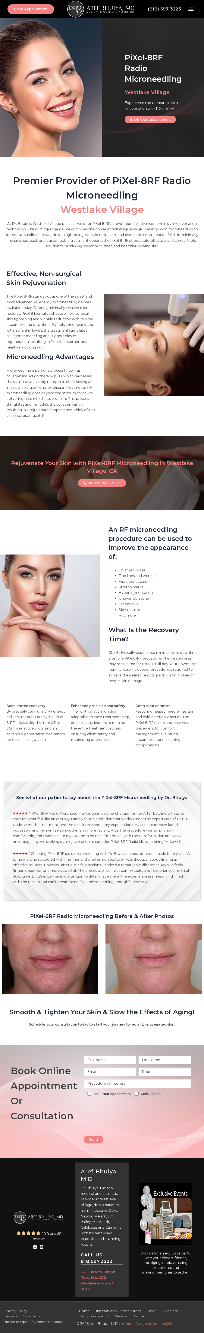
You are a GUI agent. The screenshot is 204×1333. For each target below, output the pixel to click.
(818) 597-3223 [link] (164, 9)
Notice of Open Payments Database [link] (34, 1322)
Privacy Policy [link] (16, 1310)
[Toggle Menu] (191, 8)
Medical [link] (118, 1316)
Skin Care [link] (161, 1310)
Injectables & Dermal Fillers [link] (113, 1310)
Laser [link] (144, 1310)
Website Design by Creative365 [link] (147, 1324)
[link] (30, 9)
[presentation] (116, 1123)
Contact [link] (135, 1316)
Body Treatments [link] (93, 1316)
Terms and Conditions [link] (22, 1316)
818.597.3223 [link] (97, 1260)
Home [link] (81, 1310)
